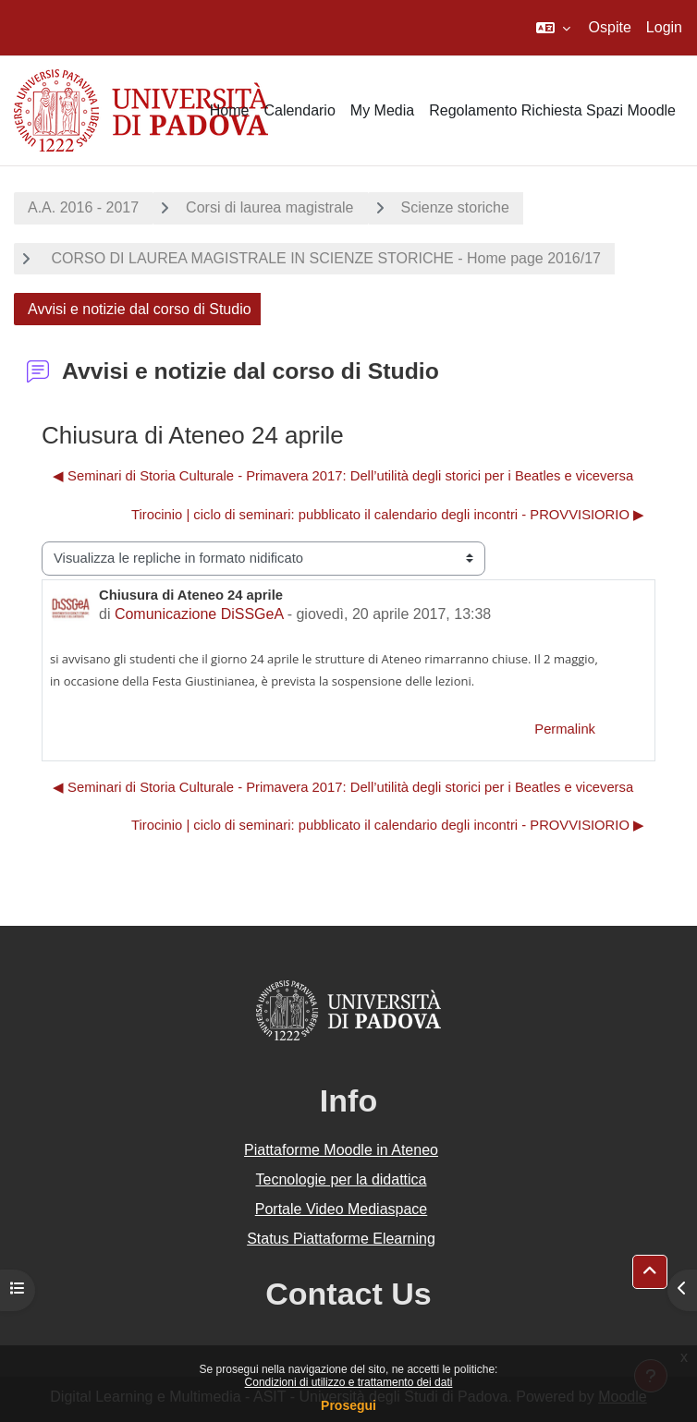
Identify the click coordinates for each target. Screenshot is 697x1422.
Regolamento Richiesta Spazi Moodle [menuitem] (552, 110)
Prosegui (348, 1405)
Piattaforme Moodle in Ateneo (341, 1150)
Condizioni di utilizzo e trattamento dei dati (349, 1382)
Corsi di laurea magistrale (269, 207)
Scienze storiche (455, 207)
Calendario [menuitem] (299, 110)
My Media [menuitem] (382, 110)
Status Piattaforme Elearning (341, 1238)
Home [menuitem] (230, 110)
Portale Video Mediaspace (341, 1209)
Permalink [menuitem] (564, 729)
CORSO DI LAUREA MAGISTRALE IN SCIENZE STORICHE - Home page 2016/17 (324, 258)
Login (664, 27)
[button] (553, 27)
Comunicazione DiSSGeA (199, 614)
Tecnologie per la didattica (340, 1179)
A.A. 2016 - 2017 (83, 207)
